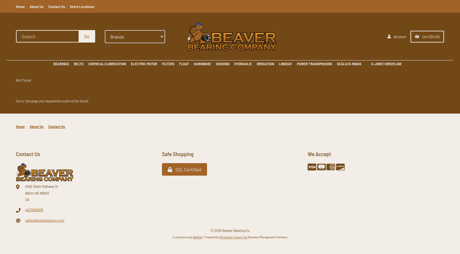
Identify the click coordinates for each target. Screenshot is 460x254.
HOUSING (223, 63)
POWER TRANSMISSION (314, 63)
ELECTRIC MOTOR (144, 63)
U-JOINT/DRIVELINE (386, 63)
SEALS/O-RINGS (349, 63)
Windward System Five (234, 237)
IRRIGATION (265, 63)
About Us (37, 6)
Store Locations (82, 6)
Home (20, 6)
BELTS (78, 63)
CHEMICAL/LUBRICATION (107, 63)
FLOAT (184, 63)
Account (396, 36)
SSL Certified (184, 169)
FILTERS (168, 63)
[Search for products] (48, 36)
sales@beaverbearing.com (45, 220)
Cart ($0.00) (427, 36)
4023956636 (34, 209)
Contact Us (56, 6)
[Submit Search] (87, 36)
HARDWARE (202, 63)
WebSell (197, 237)
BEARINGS (61, 63)
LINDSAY (285, 63)
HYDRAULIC (243, 63)
